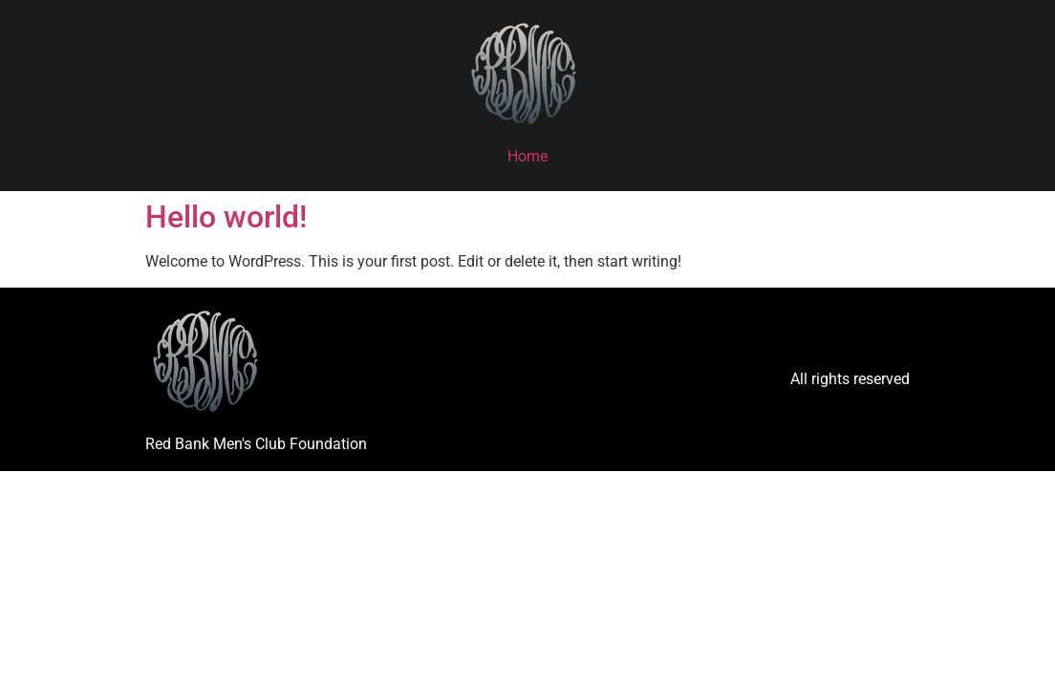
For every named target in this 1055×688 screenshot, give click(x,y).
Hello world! (226, 217)
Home (527, 156)
